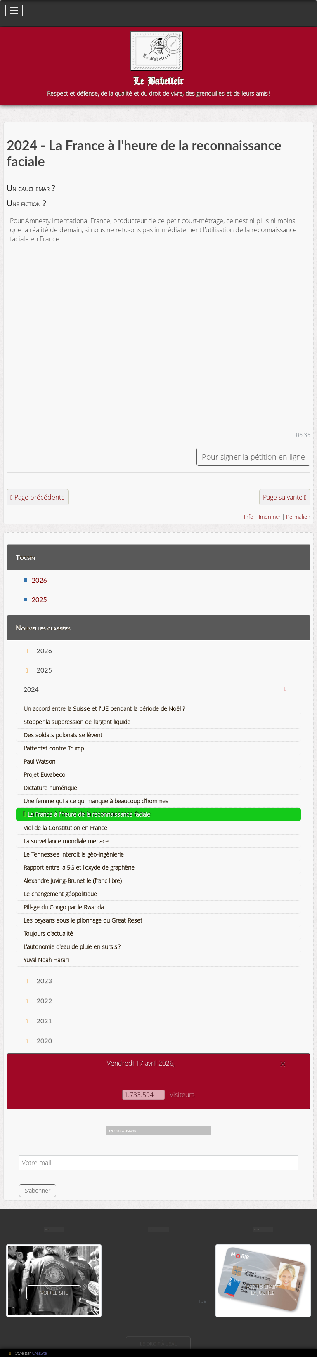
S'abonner (37, 1190)
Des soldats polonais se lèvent (63, 735)
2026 (39, 580)
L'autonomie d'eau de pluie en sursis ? (72, 947)
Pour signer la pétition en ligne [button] (253, 457)
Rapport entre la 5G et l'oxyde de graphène (79, 867)
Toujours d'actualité (48, 933)
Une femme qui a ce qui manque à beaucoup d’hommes (96, 801)
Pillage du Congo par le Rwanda (64, 907)
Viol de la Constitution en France (65, 828)
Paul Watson (39, 761)
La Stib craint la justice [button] (263, 1290)
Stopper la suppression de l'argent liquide (77, 722)
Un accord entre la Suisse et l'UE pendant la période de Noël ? (104, 709)
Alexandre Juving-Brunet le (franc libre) (73, 881)
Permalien (298, 516)
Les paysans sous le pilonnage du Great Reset (83, 920)
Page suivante (283, 497)
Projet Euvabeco (44, 775)
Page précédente (39, 497)
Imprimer (270, 516)
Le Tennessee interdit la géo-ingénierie (74, 854)
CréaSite (39, 1353)
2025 (39, 599)
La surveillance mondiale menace (66, 841)
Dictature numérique (50, 788)
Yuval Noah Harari (46, 960)
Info (248, 516)
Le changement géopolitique (60, 894)
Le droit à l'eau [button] (158, 1344)
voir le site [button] (54, 1293)
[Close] (282, 1064)
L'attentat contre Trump (54, 748)
